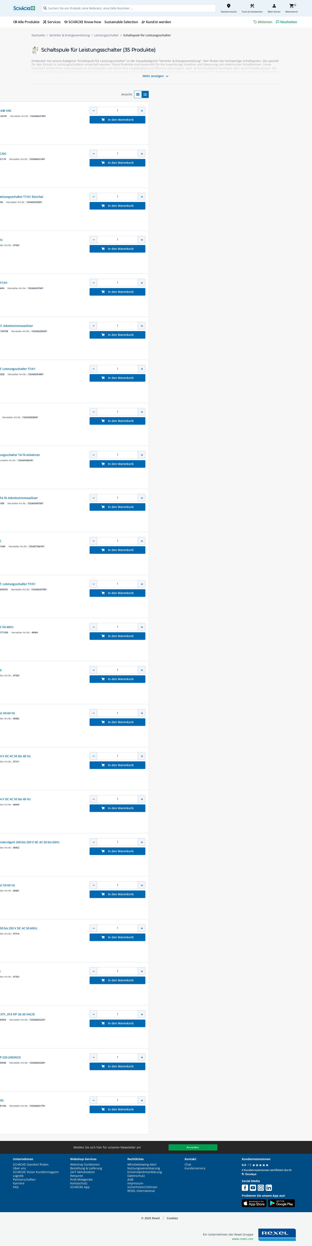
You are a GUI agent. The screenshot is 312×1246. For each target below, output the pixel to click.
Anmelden (193, 1147)
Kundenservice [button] (195, 1168)
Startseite (38, 35)
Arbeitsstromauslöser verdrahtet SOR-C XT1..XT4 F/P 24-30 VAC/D (173, 1014)
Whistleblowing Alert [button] (141, 1164)
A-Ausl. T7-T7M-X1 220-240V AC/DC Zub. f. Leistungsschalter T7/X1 (173, 369)
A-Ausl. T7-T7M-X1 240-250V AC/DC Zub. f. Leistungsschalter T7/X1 (173, 584)
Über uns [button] (19, 1168)
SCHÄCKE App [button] (80, 1187)
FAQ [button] (16, 1187)
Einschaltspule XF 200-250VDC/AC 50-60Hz (157, 240)
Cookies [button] (172, 1218)
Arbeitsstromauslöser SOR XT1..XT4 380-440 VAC (161, 111)
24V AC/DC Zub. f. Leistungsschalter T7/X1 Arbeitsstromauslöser (172, 326)
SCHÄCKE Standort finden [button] (31, 1164)
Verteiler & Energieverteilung (69, 35)
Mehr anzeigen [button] (156, 76)
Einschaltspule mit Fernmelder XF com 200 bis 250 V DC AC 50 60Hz (174, 928)
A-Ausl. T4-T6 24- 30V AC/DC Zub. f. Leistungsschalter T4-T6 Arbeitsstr (175, 455)
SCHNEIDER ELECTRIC (139, 235)
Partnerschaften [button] (24, 1179)
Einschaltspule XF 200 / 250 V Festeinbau (156, 971)
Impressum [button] (135, 1183)
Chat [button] (188, 1164)
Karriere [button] (18, 1183)
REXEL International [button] (141, 1191)
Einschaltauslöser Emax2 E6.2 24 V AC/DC (156, 541)
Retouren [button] (76, 1176)
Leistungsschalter (106, 35)
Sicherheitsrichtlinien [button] (142, 1187)
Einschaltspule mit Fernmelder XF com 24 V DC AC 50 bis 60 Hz (171, 756)
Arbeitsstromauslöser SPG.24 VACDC (153, 412)
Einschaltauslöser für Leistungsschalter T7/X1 (159, 283)
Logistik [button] (18, 1176)
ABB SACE (133, 106)
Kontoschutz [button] (79, 1183)
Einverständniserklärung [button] (144, 1172)
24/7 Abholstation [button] (82, 1172)
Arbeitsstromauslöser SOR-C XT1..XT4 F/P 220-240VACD (166, 1057)
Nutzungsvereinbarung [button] (143, 1168)
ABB (130, 537)
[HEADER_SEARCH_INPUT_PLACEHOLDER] (129, 8)
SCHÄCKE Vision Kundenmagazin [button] (36, 1172)
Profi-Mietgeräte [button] (81, 1179)
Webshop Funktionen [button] (85, 1164)
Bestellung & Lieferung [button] (86, 1168)
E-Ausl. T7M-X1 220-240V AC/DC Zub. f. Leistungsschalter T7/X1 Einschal (177, 197)
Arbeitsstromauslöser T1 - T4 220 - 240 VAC (157, 1100)
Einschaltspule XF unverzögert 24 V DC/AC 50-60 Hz (163, 885)
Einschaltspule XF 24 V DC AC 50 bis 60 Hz (156, 670)
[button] (61, 93)
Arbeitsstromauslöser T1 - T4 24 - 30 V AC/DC (159, 154)
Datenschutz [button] (136, 1176)
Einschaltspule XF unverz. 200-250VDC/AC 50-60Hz (162, 627)
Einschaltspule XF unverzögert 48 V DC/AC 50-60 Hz (163, 713)
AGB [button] (130, 1179)
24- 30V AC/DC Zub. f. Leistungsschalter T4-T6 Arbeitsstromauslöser (174, 498)
